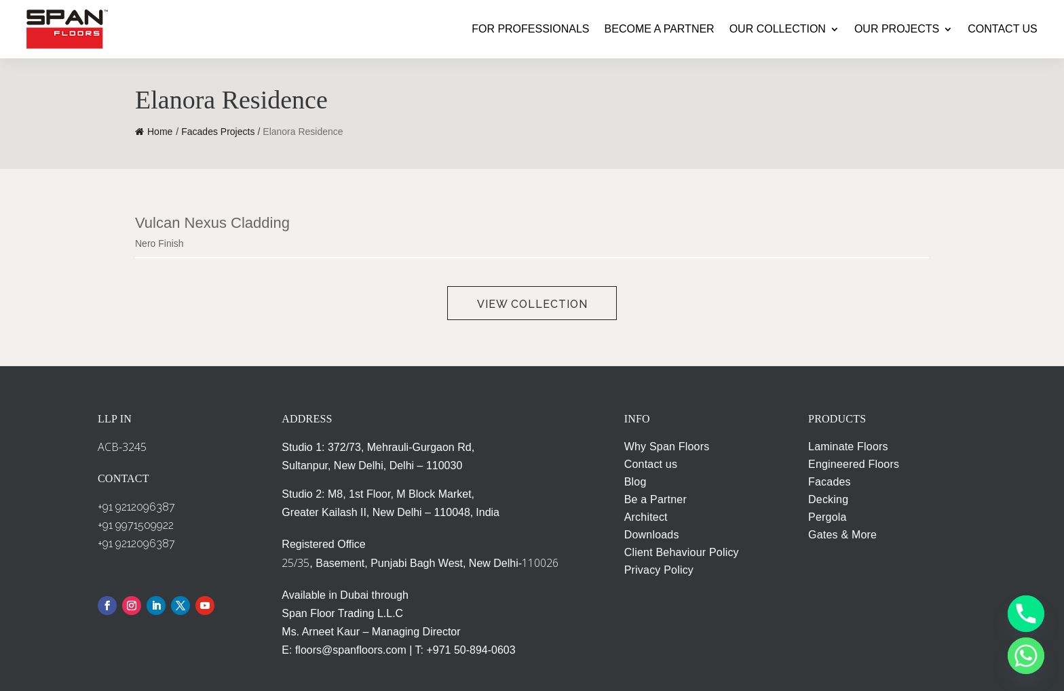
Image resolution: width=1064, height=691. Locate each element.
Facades (829, 482)
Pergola (827, 517)
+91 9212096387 (136, 506)
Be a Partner (655, 499)
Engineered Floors (853, 464)
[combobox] (322, 244)
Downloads (651, 534)
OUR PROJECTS (896, 29)
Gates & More (842, 534)
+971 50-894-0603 (470, 650)
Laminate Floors (848, 446)
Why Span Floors (667, 446)
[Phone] (1026, 613)
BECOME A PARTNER (660, 29)
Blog (635, 482)
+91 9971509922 (136, 525)
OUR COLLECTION (777, 29)
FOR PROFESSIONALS (530, 29)
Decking (828, 499)
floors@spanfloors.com (350, 650)
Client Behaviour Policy (681, 552)
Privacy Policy (659, 570)
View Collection (532, 304)
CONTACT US (1003, 29)
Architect (646, 517)
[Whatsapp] (1026, 655)
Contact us (650, 464)
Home (153, 131)
